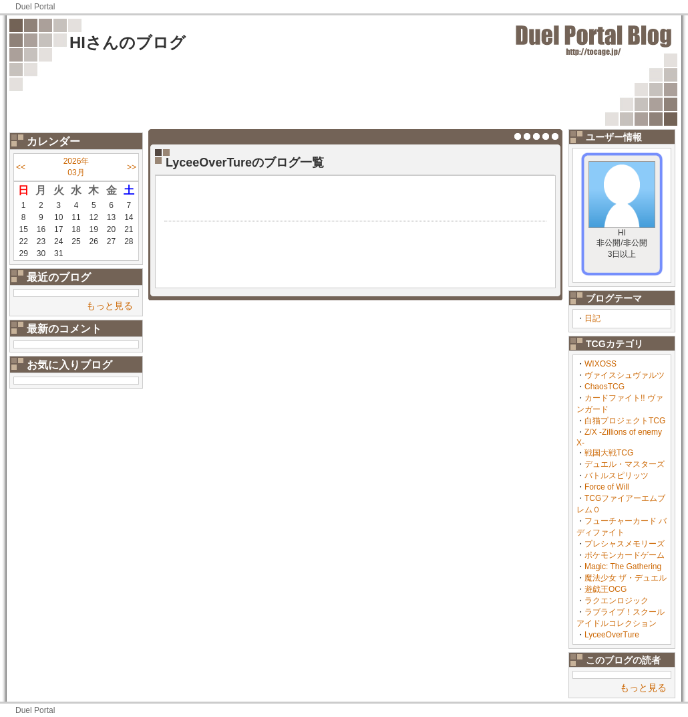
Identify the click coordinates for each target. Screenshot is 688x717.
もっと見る (109, 305)
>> (131, 167)
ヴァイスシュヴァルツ (624, 375)
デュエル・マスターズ (624, 464)
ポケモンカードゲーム (624, 555)
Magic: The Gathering (622, 566)
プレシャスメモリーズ (624, 543)
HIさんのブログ (127, 42)
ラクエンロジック (616, 600)
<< (20, 167)
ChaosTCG (604, 386)
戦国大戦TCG (608, 452)
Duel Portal (35, 6)
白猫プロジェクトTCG (624, 420)
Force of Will (606, 487)
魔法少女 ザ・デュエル (625, 578)
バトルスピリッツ (616, 475)
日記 (592, 318)
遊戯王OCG (605, 589)
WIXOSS (600, 364)
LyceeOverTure (611, 634)
